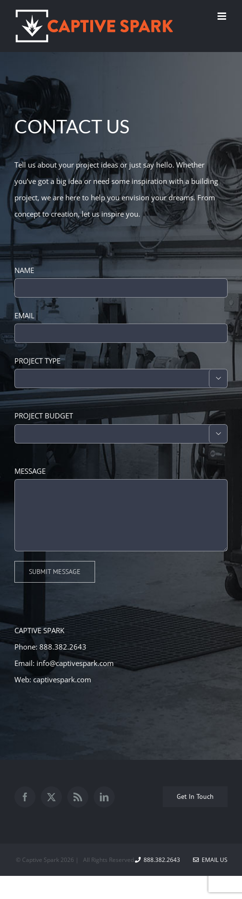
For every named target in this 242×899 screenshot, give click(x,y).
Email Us (210, 860)
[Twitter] (51, 797)
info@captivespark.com (75, 663)
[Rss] (77, 797)
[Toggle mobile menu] (223, 16)
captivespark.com (62, 679)
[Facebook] (25, 797)
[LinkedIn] (104, 797)
